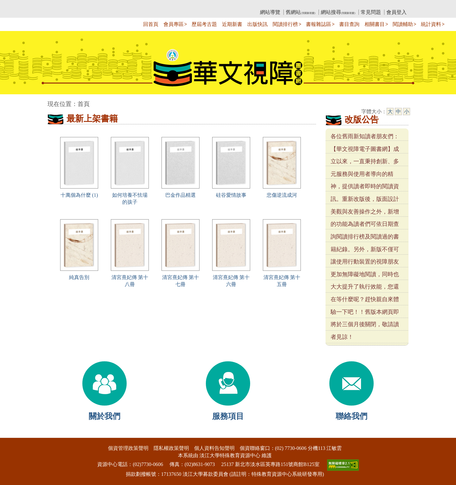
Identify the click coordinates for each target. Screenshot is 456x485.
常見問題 (371, 12)
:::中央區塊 (12, 100)
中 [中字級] (398, 111)
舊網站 (300, 12)
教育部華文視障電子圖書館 (103, 5)
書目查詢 (349, 24)
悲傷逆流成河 (282, 195)
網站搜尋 (338, 12)
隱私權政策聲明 (171, 448)
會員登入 (396, 12)
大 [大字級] (390, 111)
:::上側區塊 (60, 5)
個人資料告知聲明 (214, 448)
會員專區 (173, 24)
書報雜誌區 (318, 24)
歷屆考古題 (204, 24)
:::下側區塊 (12, 433)
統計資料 (431, 24)
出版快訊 (257, 24)
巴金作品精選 (180, 195)
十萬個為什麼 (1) (79, 195)
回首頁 (150, 24)
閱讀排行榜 (285, 24)
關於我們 (104, 416)
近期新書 (232, 24)
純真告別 (79, 277)
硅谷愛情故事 (231, 195)
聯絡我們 (351, 416)
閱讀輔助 (403, 24)
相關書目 (374, 24)
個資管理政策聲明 (128, 448)
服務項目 (228, 416)
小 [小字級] (406, 111)
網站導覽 (270, 12)
